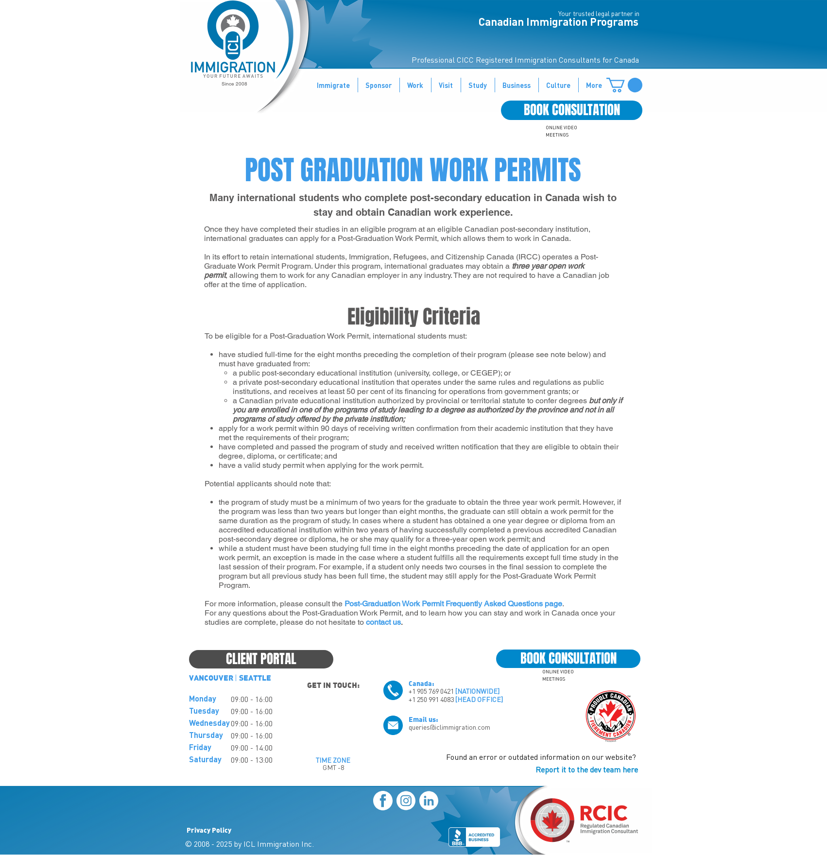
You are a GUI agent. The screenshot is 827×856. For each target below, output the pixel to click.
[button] (624, 85)
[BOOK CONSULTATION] (571, 110)
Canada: (421, 683)
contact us (383, 622)
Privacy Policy (209, 829)
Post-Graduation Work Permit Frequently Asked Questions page (453, 603)
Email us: (423, 719)
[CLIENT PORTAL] (261, 659)
